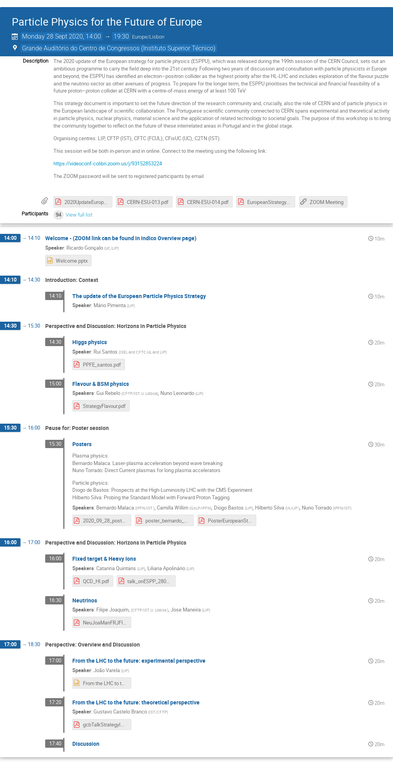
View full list (79, 215)
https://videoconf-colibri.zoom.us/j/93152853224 (107, 163)
